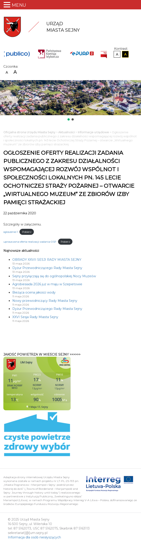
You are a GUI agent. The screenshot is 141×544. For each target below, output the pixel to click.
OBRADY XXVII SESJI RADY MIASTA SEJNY (46, 260)
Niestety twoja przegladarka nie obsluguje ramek (48, 383)
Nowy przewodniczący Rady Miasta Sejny (44, 301)
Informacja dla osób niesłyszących (34, 537)
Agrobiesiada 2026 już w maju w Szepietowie (47, 284)
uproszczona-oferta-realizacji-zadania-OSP (29, 241)
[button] (68, 119)
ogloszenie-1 (10, 231)
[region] (70, 100)
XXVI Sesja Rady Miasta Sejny (35, 317)
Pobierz (26, 231)
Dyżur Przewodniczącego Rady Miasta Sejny (47, 268)
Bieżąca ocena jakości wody (34, 292)
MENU (19, 5)
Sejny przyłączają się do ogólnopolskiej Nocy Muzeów (54, 276)
